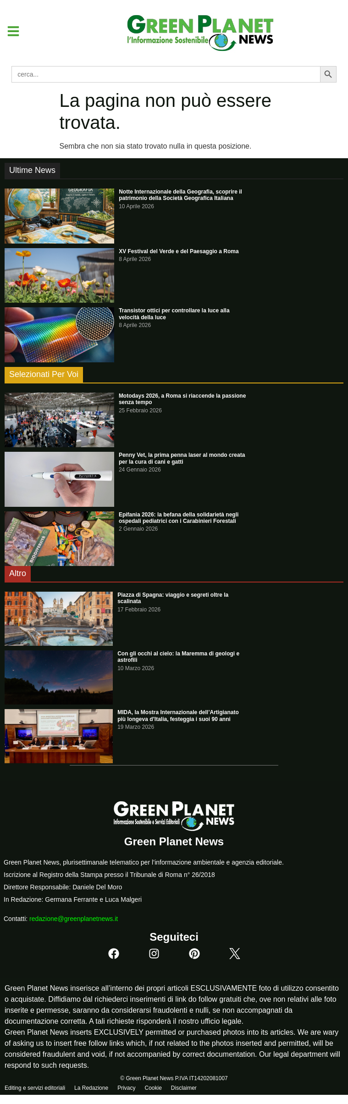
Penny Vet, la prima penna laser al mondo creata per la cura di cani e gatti (182, 458)
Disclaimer (184, 1088)
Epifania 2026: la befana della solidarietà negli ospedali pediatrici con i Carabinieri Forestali (178, 517)
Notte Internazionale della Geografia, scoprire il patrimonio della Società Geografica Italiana (180, 195)
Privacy (126, 1088)
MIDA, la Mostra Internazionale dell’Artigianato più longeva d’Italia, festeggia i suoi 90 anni (178, 715)
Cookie (152, 1088)
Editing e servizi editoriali (35, 1088)
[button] (10, 31)
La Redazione (91, 1088)
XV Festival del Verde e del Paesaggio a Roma (178, 251)
